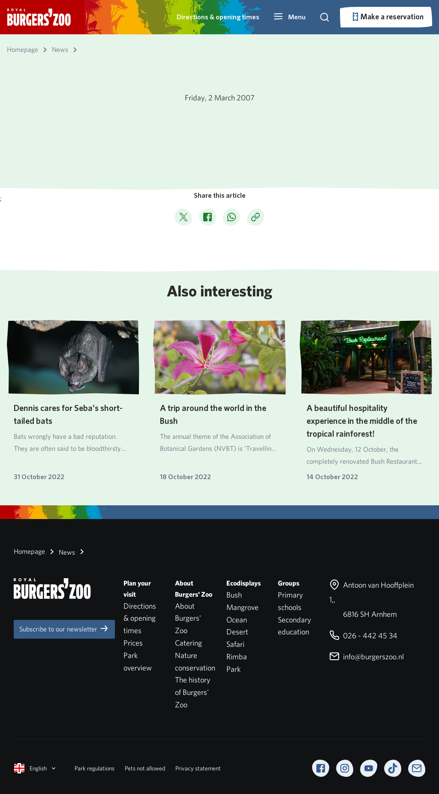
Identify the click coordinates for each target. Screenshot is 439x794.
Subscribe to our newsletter (64, 628)
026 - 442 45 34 (363, 635)
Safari (235, 644)
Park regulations (94, 768)
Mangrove (242, 607)
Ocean (236, 620)
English (35, 768)
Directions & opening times (218, 16)
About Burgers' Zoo (188, 618)
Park (233, 669)
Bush (234, 595)
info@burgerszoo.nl (366, 656)
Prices (133, 643)
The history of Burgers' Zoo (192, 692)
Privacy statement (198, 768)
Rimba (236, 656)
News (61, 551)
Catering (188, 643)
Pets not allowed (145, 768)
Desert (237, 632)
